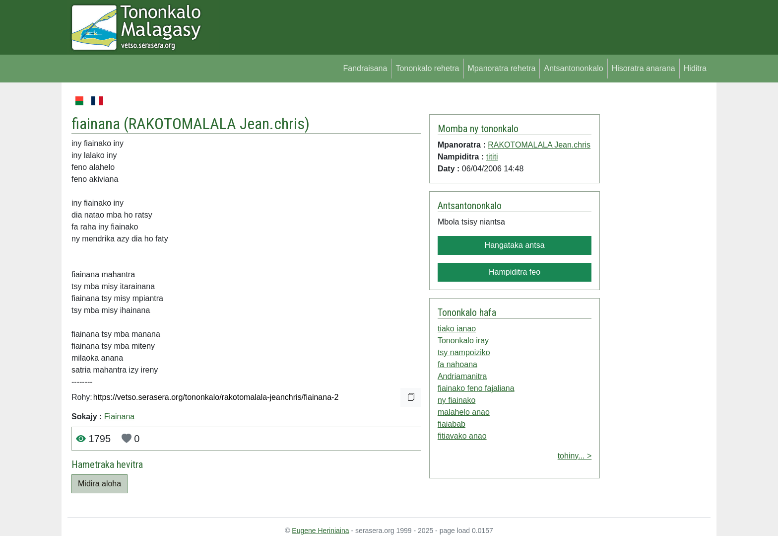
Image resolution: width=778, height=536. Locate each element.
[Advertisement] (655, 243)
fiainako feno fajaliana (476, 388)
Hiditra (695, 68)
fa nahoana (457, 364)
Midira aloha (99, 483)
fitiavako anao (462, 436)
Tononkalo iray (463, 340)
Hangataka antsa (515, 245)
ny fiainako (457, 400)
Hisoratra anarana (643, 68)
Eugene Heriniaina (320, 531)
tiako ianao (457, 328)
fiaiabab (451, 424)
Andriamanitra (462, 376)
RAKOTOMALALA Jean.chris (217, 123)
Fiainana (119, 416)
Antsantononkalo (573, 68)
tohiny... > (575, 456)
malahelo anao (464, 412)
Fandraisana (365, 68)
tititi (492, 157)
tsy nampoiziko (464, 352)
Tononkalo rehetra (427, 68)
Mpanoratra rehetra (502, 68)
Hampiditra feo (514, 272)
